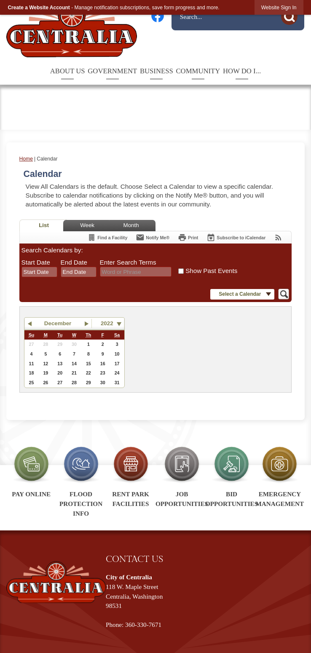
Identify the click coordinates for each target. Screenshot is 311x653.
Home (26, 159)
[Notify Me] (152, 237)
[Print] (188, 237)
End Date (74, 262)
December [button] (57, 323)
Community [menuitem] (198, 71)
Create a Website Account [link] (39, 8)
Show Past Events (211, 270)
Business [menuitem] (156, 71)
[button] (291, 15)
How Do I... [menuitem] (242, 71)
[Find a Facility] (107, 237)
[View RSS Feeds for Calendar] (278, 237)
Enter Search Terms (128, 262)
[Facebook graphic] (157, 16)
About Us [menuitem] (67, 71)
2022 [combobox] (107, 323)
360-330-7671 (143, 624)
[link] (279, 7)
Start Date (35, 262)
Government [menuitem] (112, 71)
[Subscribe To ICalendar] (235, 237)
